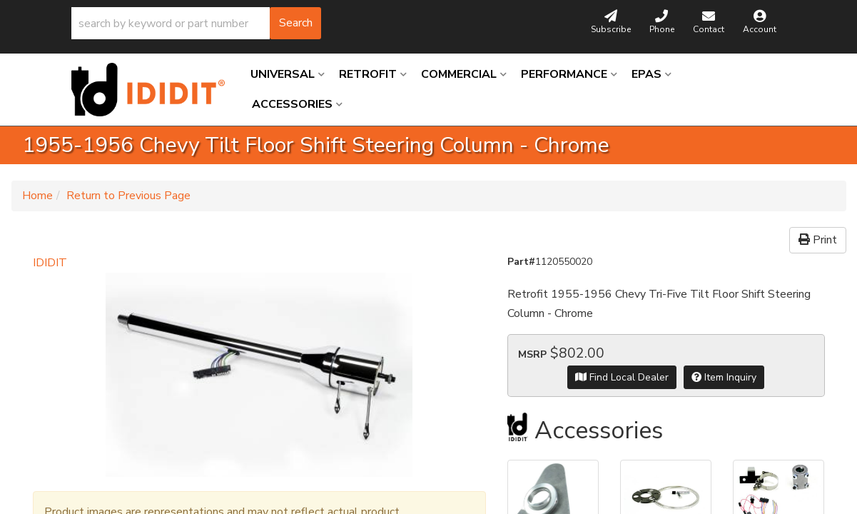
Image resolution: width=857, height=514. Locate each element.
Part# (521, 261)
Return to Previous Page (128, 195)
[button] (196, 23)
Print (817, 240)
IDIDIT (50, 263)
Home (37, 195)
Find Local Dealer (622, 377)
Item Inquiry (723, 377)
